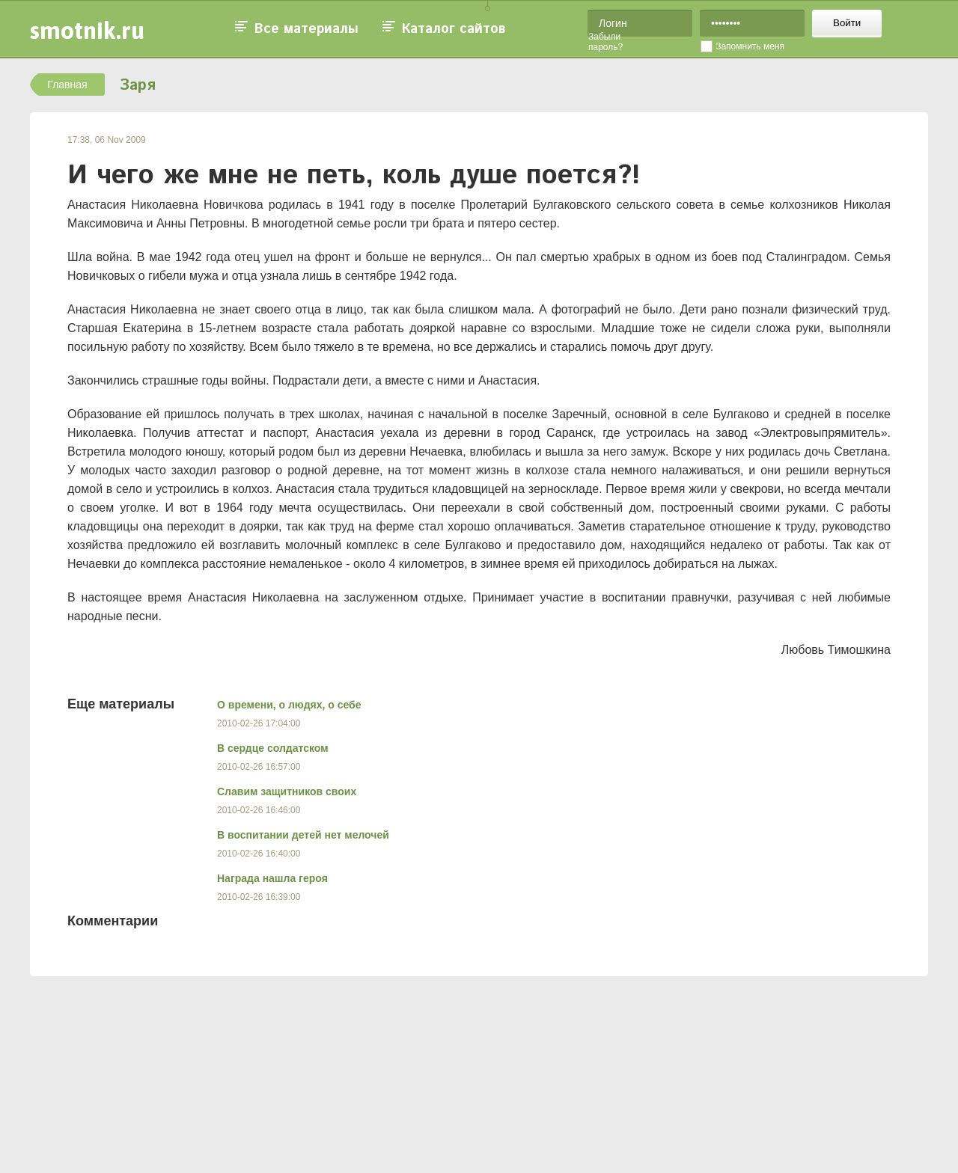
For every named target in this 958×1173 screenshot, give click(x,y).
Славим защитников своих (286, 791)
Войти (847, 22)
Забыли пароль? (605, 41)
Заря (138, 86)
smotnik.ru (87, 30)
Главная (67, 85)
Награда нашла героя (272, 878)
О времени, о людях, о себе (289, 705)
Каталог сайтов (453, 29)
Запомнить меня (750, 46)
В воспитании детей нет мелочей (303, 835)
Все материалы (306, 29)
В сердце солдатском (273, 748)
